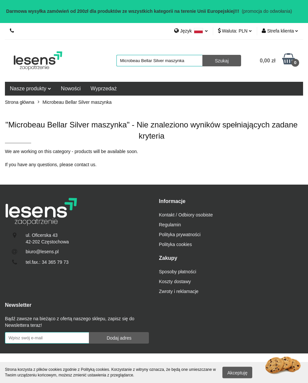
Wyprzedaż (104, 88)
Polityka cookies (175, 244)
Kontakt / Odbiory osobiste (186, 214)
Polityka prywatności (180, 234)
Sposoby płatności (177, 271)
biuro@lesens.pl (42, 251)
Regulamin (170, 224)
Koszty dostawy (175, 281)
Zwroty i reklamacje (179, 291)
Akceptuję (237, 372)
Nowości (71, 88)
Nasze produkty (30, 88)
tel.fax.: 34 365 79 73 (47, 262)
